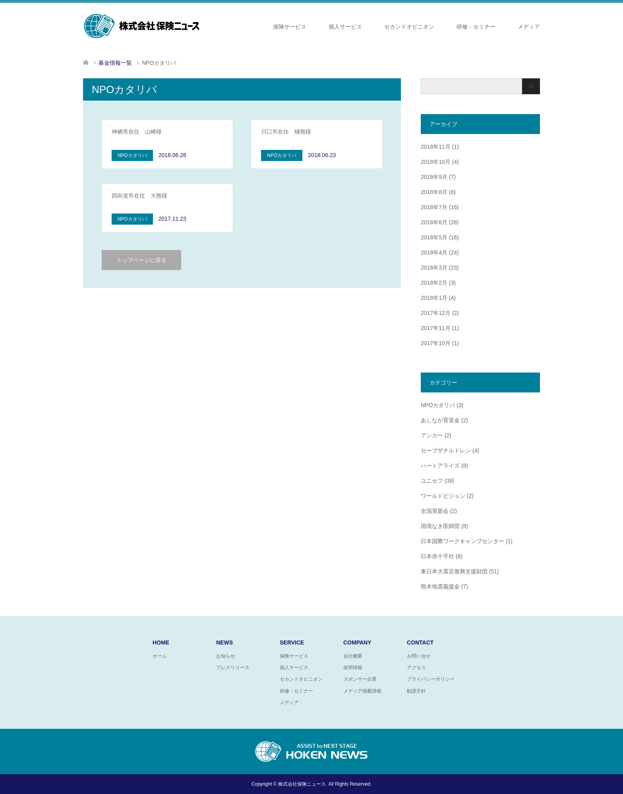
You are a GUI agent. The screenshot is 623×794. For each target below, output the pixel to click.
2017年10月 (436, 343)
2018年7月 (434, 207)
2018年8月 (434, 192)
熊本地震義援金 (440, 586)
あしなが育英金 (440, 420)
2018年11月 (436, 147)
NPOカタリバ (438, 405)
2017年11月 (436, 328)
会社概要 (352, 656)
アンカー (432, 435)
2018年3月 (434, 267)
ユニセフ (432, 481)
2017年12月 (436, 313)
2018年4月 (434, 252)
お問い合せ (419, 656)
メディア (529, 26)
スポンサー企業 (360, 679)
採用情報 (352, 667)
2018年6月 (434, 222)
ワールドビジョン (443, 496)
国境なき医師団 (440, 526)
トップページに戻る (141, 260)
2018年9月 (434, 177)
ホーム (160, 656)
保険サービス (289, 26)
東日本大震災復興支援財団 (454, 571)
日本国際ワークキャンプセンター (462, 541)
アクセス (416, 667)
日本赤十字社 (437, 556)
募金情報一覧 (115, 63)
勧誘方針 (416, 691)
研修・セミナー (476, 26)
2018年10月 (436, 162)
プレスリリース (233, 667)
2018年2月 (434, 283)
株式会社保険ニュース (302, 784)
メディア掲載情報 (362, 691)
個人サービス (345, 26)
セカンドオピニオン (409, 26)
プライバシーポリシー (431, 679)
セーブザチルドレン (446, 450)
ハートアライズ (440, 465)
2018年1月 (434, 298)
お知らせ (225, 656)
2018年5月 (434, 237)
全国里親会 (435, 511)
